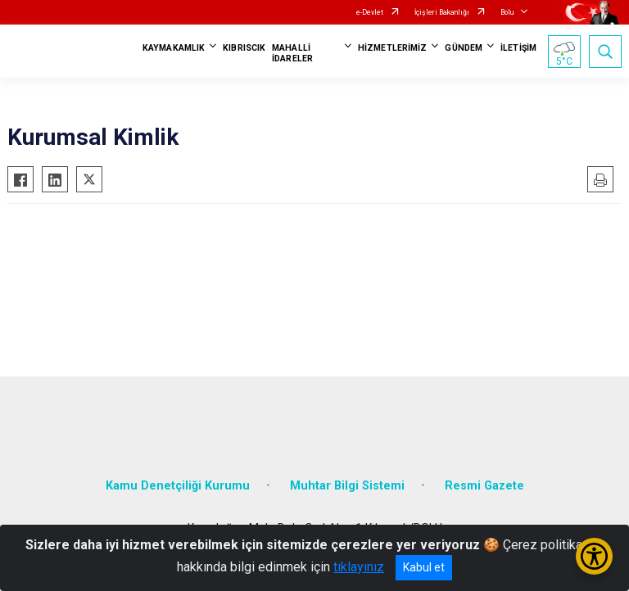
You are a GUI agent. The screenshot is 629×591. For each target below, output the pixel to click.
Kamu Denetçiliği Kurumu (178, 486)
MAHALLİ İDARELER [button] (292, 53)
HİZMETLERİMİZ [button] (392, 48)
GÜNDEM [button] (463, 48)
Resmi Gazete (484, 486)
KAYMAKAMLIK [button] (174, 48)
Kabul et (424, 567)
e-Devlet (369, 12)
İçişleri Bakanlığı (441, 12)
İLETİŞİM (518, 48)
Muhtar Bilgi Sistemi (347, 486)
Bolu (507, 12)
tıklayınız (358, 567)
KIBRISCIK (244, 48)
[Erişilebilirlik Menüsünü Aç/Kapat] (594, 556)
